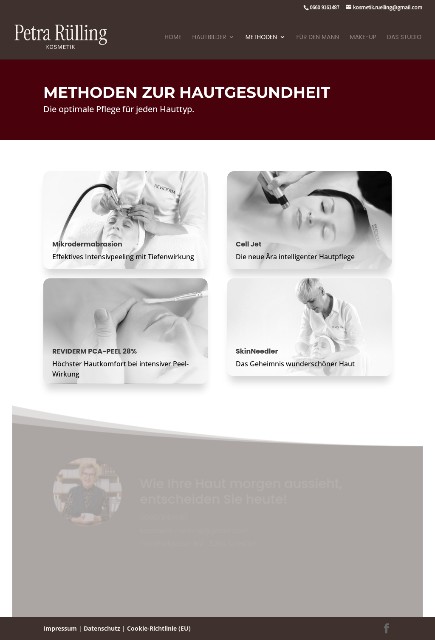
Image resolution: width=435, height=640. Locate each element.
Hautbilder (209, 37)
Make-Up (363, 37)
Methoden (261, 37)
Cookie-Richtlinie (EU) (159, 628)
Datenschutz (102, 628)
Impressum (60, 628)
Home (172, 37)
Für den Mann (318, 37)
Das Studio (404, 37)
